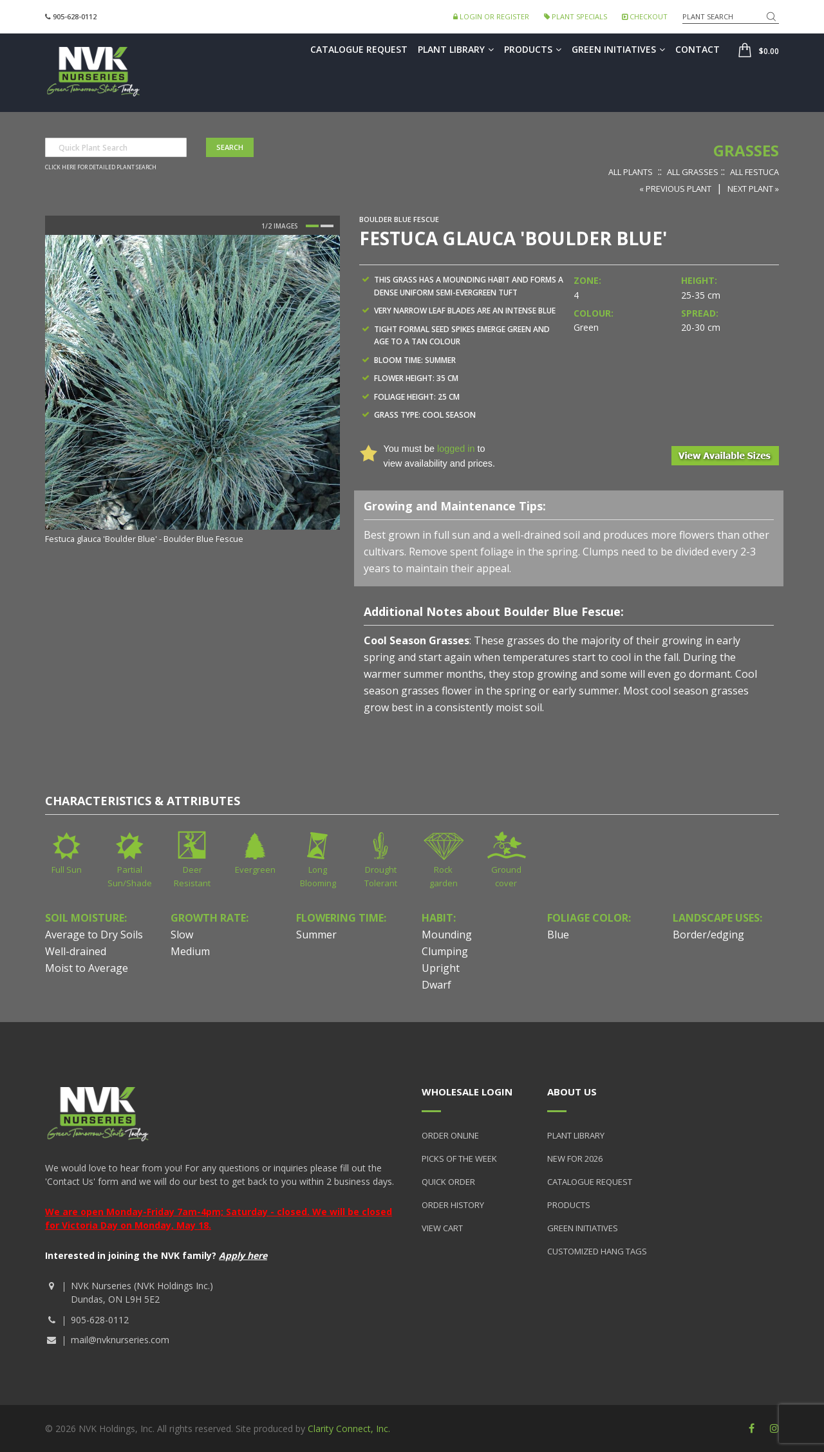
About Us (572, 1091)
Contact (697, 49)
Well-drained (75, 951)
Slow (182, 934)
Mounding (447, 934)
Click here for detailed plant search (100, 167)
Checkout (645, 16)
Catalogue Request (358, 49)
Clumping (445, 951)
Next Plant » (753, 188)
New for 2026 (575, 1158)
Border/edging (708, 934)
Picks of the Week (459, 1158)
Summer (316, 934)
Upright (441, 968)
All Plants (630, 172)
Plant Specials (575, 16)
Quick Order (448, 1181)
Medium (190, 951)
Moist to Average (86, 968)
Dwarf (436, 985)
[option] (192, 390)
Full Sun (67, 869)
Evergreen (255, 869)
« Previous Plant (675, 188)
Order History (453, 1205)
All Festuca (754, 172)
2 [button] (327, 226)
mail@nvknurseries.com (120, 1340)
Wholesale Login (467, 1091)
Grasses (746, 150)
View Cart (442, 1228)
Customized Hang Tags (597, 1251)
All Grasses (692, 172)
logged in (455, 448)
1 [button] (312, 226)
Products (532, 49)
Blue (558, 934)
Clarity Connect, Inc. (349, 1428)
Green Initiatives (618, 49)
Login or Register (491, 16)
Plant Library (456, 49)
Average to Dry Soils (94, 934)
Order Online (450, 1135)
